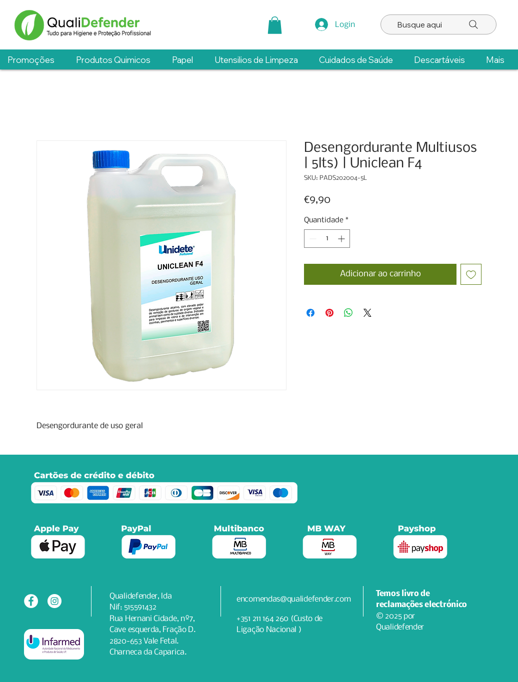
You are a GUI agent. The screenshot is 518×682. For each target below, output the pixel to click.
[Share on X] (368, 313)
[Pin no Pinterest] (330, 313)
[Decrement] (312, 238)
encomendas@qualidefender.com (293, 599)
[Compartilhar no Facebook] (310, 313)
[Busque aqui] (438, 24)
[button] (275, 25)
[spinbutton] (327, 238)
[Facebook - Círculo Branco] (31, 601)
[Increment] (342, 238)
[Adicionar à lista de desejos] (471, 274)
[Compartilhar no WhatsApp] (348, 313)
